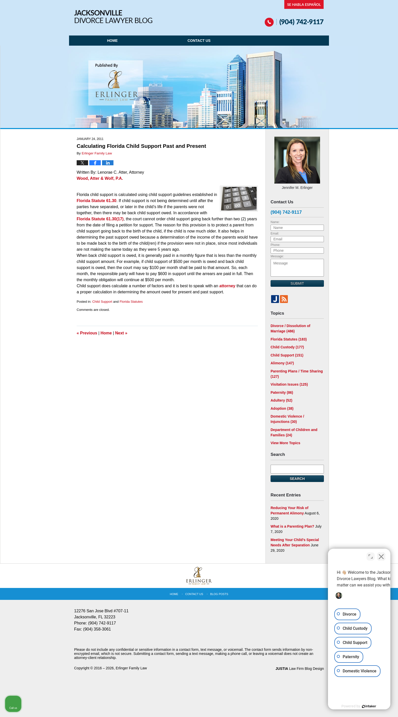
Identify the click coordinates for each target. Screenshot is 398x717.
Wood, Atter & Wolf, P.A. (100, 178)
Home (112, 41)
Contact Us (199, 41)
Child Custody (287, 347)
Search (297, 479)
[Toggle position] (371, 555)
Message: (277, 256)
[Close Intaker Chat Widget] (381, 555)
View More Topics (285, 443)
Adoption (282, 408)
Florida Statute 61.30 (97, 201)
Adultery (281, 400)
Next (121, 333)
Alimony (282, 363)
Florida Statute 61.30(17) (100, 219)
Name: (275, 222)
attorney (227, 286)
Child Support (102, 301)
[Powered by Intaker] (354, 706)
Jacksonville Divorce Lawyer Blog (113, 16)
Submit (297, 283)
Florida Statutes (131, 301)
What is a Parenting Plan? (292, 526)
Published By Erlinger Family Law (294, 13)
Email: (275, 233)
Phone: (275, 245)
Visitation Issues (289, 384)
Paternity (282, 392)
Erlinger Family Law (131, 668)
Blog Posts (219, 594)
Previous (87, 333)
